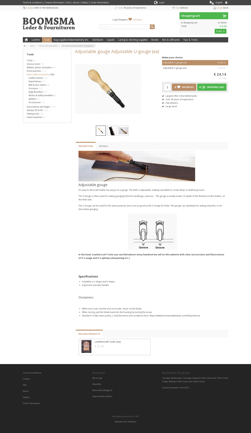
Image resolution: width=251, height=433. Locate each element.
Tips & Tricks (190, 39)
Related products (89, 333)
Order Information (100, 2)
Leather (36, 39)
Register (123, 19)
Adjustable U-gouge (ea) (195, 62)
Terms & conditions (32, 2)
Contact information (54, 2)
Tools (47, 39)
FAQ (68, 2)
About (76, 2)
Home (26, 40)
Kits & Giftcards (171, 39)
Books (155, 39)
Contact (26, 379)
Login (115, 19)
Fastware (132, 421)
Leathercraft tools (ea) (108, 341)
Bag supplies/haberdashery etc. (71, 39)
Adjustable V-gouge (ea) (195, 68)
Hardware (97, 39)
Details (103, 146)
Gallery (84, 2)
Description (86, 146)
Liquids (111, 39)
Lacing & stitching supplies (133, 39)
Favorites (137, 19)
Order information (31, 403)
